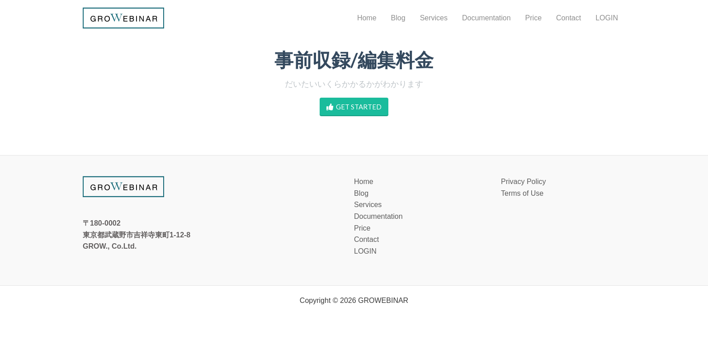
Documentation (378, 216)
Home (363, 181)
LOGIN (365, 251)
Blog (361, 193)
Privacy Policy (523, 181)
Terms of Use (522, 193)
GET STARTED (354, 107)
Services (368, 204)
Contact (366, 239)
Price (362, 228)
